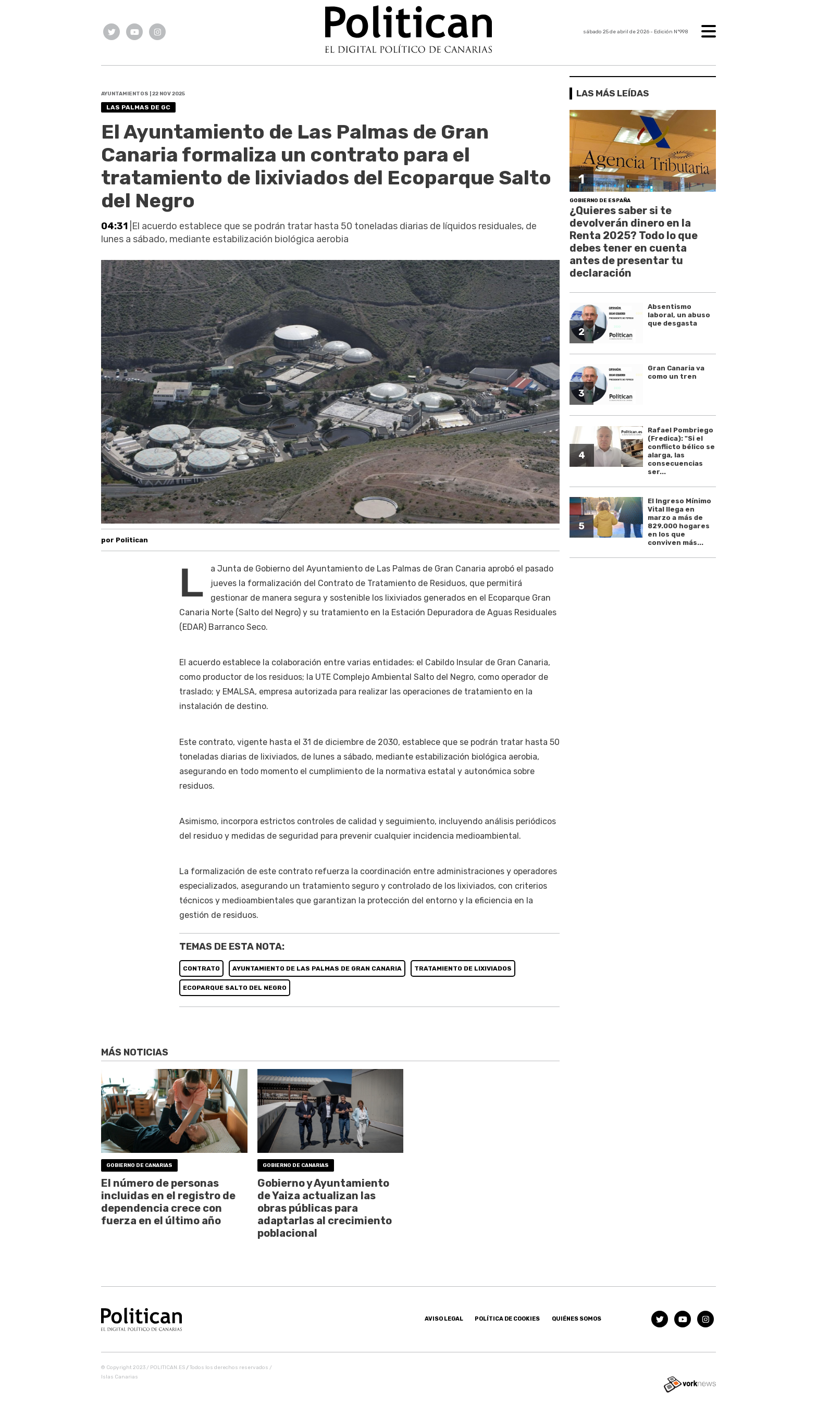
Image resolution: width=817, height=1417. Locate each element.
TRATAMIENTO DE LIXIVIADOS (463, 968)
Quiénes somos (576, 1318)
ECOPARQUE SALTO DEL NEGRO (235, 987)
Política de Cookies (507, 1318)
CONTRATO (201, 968)
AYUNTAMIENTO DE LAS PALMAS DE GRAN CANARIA (317, 968)
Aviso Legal (444, 1318)
